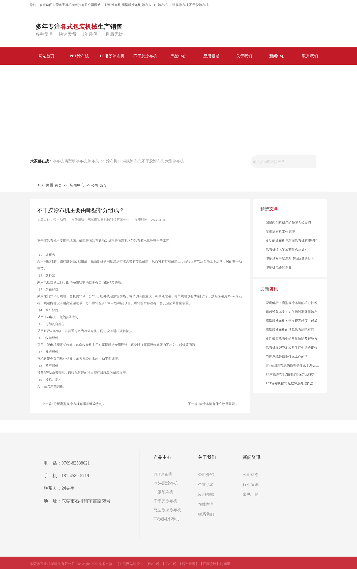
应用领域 (206, 494)
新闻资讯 (252, 457)
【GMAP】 (169, 564)
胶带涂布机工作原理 (280, 232)
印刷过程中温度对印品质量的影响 (290, 258)
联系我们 (206, 514)
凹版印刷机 (163, 492)
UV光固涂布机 (166, 519)
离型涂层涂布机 (167, 510)
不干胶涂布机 (198, 5)
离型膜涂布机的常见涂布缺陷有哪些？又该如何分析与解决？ (290, 331)
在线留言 (206, 504)
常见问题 (251, 494)
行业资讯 (251, 484)
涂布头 (146, 5)
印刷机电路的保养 (279, 267)
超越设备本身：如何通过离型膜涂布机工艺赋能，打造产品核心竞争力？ (291, 313)
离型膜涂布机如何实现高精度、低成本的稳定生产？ (291, 322)
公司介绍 (206, 474)
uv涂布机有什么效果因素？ (218, 404)
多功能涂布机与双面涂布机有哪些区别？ (291, 242)
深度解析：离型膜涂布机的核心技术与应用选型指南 (291, 304)
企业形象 (206, 484)
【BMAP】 (153, 564)
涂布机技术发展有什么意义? (286, 249)
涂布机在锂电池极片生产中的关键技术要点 (291, 349)
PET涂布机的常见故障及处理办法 (289, 383)
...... (156, 528)
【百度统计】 (209, 564)
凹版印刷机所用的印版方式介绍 (288, 223)
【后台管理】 (188, 564)
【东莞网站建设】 (130, 564)
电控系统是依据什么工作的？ (287, 356)
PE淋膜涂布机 (178, 5)
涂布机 (116, 5)
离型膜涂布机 (131, 5)
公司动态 (98, 185)
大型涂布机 (174, 161)
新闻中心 (77, 185)
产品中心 (162, 457)
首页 (58, 185)
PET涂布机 (160, 5)
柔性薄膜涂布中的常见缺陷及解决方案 (291, 340)
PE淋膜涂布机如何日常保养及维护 (290, 374)
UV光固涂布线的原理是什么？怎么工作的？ (292, 367)
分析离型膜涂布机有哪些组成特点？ (79, 404)
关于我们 (207, 457)
